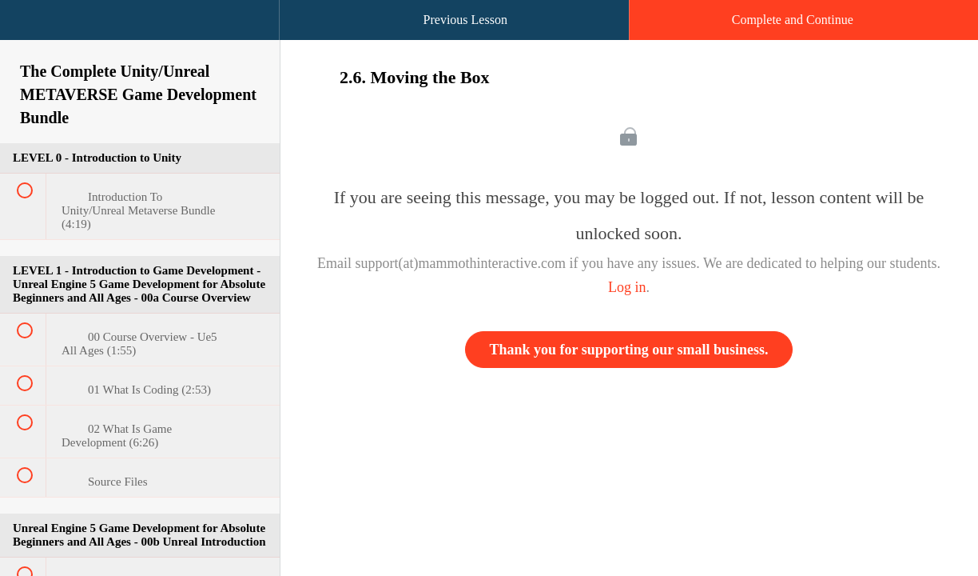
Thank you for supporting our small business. (629, 350)
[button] (28, 28)
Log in (627, 287)
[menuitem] (140, 36)
